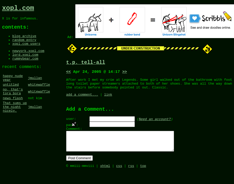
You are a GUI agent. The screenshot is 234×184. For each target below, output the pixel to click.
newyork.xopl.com (28, 57)
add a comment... (82, 99)
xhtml (105, 178)
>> (124, 73)
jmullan (35, 88)
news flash (13, 111)
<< (68, 73)
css (119, 178)
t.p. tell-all (85, 63)
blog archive (24, 40)
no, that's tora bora (13, 103)
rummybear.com (25, 66)
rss (131, 178)
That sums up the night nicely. (15, 122)
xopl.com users (26, 49)
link (108, 99)
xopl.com (18, 9)
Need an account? (155, 125)
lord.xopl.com (25, 62)
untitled (11, 96)
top (143, 178)
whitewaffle (39, 96)
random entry (24, 44)
